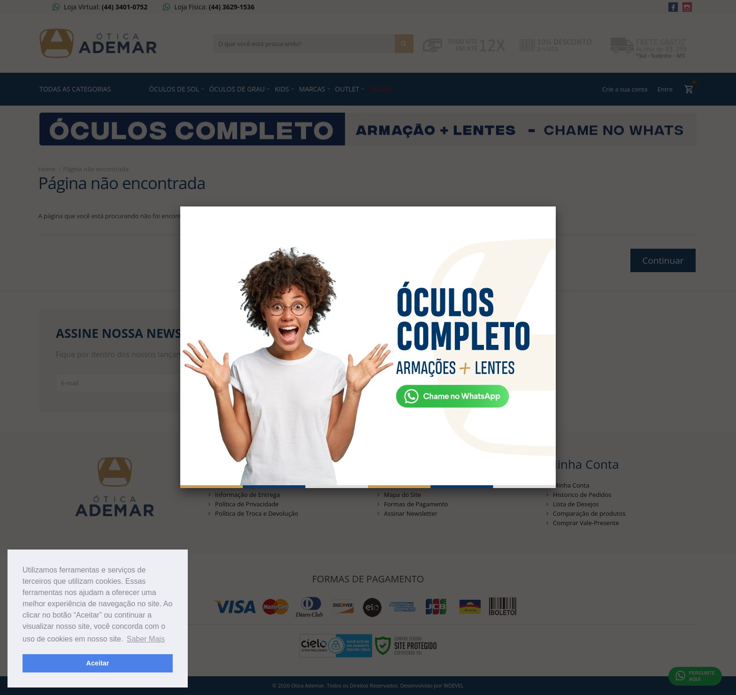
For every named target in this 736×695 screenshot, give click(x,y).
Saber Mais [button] (146, 639)
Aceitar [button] (97, 663)
